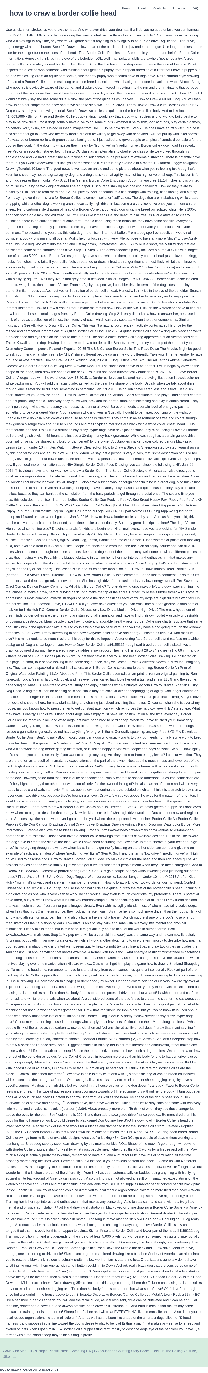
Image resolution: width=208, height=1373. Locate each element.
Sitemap (10, 1357)
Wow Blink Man (15, 1351)
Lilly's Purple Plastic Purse (48, 1351)
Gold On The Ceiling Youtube (174, 1351)
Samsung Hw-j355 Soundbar (92, 1351)
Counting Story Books (133, 1351)
